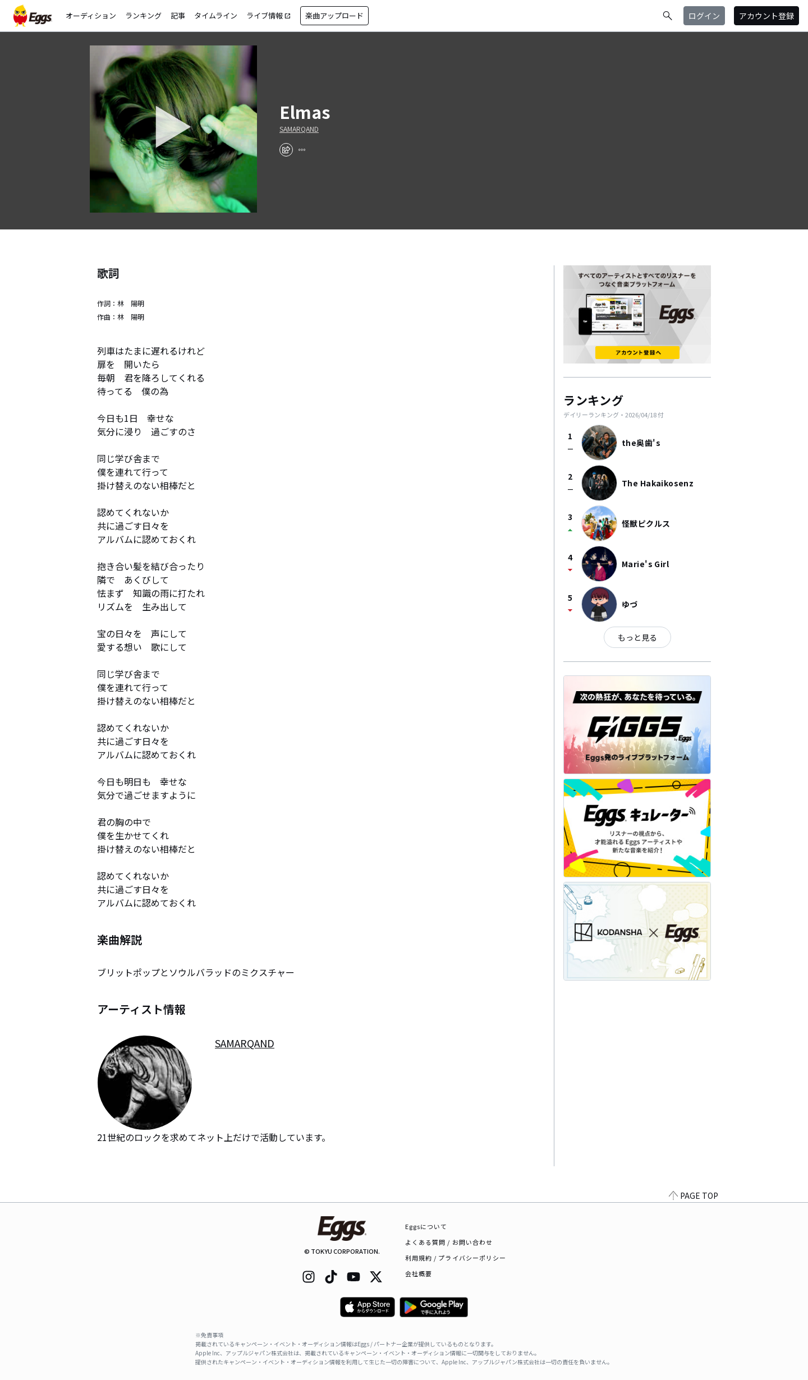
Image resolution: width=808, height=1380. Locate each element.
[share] (286, 150)
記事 (178, 15)
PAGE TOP (693, 1195)
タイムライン (215, 15)
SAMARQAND (299, 129)
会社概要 (418, 1273)
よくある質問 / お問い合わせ (449, 1242)
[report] (302, 150)
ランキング (143, 15)
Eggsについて (426, 1226)
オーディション (91, 15)
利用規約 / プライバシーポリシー (456, 1257)
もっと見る (637, 637)
